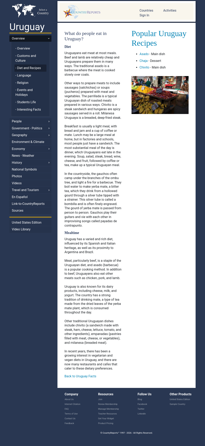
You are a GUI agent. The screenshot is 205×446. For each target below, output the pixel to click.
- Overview (22, 48)
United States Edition (26, 222)
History (17, 163)
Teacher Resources (107, 413)
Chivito (144, 67)
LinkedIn (142, 413)
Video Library (21, 229)
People (17, 121)
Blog (140, 399)
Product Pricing (105, 423)
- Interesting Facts (28, 109)
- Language (23, 75)
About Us (69, 399)
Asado (144, 54)
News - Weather (23, 156)
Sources (17, 210)
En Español (20, 197)
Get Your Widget (106, 418)
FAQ (67, 409)
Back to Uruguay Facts (80, 376)
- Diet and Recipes (28, 68)
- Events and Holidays (24, 92)
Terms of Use (71, 413)
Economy (18, 149)
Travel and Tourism (25, 190)
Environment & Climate (28, 142)
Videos (17, 183)
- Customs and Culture (25, 58)
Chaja (144, 61)
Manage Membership (108, 409)
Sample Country (177, 404)
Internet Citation (72, 404)
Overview (18, 38)
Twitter (141, 409)
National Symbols (24, 169)
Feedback (69, 423)
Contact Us (70, 418)
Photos (17, 176)
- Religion (21, 83)
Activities (169, 10)
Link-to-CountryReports (28, 204)
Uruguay (27, 27)
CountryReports (96, 12)
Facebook (142, 404)
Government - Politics (27, 128)
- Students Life (25, 102)
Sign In (144, 15)
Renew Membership (108, 404)
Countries (146, 10)
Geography (19, 135)
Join (100, 399)
